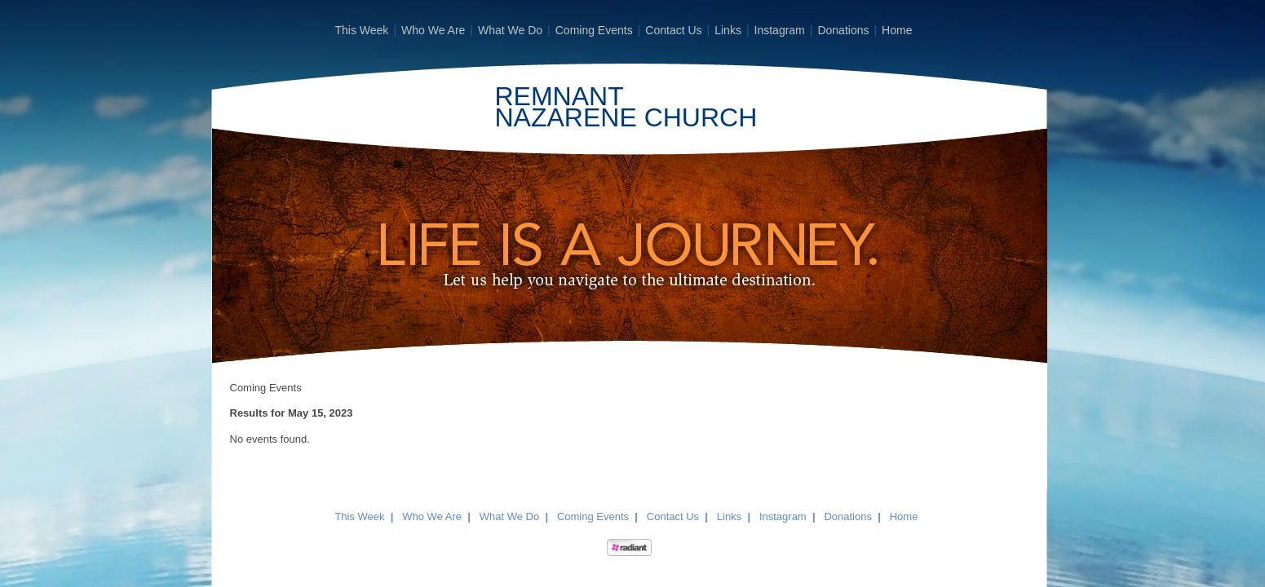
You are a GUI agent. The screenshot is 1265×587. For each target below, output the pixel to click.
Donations (843, 30)
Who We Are (433, 30)
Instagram (779, 30)
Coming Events (594, 30)
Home (897, 30)
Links (727, 30)
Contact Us (673, 30)
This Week (362, 30)
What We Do (510, 30)
